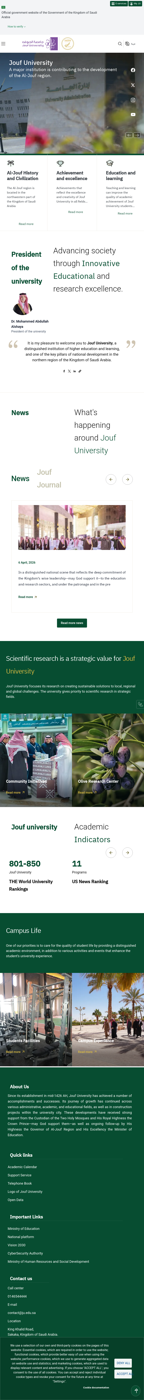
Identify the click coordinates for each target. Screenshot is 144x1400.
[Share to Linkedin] (74, 371)
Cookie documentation (96, 1387)
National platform (21, 1237)
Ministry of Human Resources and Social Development (48, 1261)
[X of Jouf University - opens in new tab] (133, 85)
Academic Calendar (22, 1167)
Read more (26, 224)
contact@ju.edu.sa (22, 1313)
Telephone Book (20, 1183)
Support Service (20, 1175)
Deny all (123, 1363)
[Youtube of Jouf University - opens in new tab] (133, 115)
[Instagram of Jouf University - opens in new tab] (133, 100)
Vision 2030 (17, 1245)
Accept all (124, 1374)
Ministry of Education (24, 1229)
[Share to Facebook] (64, 371)
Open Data (15, 1200)
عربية (133, 43)
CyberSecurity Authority (25, 1253)
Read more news (72, 623)
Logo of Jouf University (25, 1192)
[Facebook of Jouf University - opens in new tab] (133, 70)
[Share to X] (69, 371)
